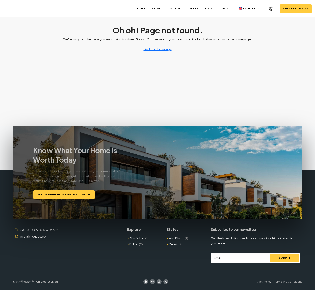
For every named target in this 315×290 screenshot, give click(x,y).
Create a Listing (296, 8)
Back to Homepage (158, 49)
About (156, 8)
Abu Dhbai (136, 238)
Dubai (133, 244)
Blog (208, 8)
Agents (192, 8)
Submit (285, 257)
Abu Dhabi (176, 238)
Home (141, 8)
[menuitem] (271, 8)
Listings (174, 8)
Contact (226, 8)
